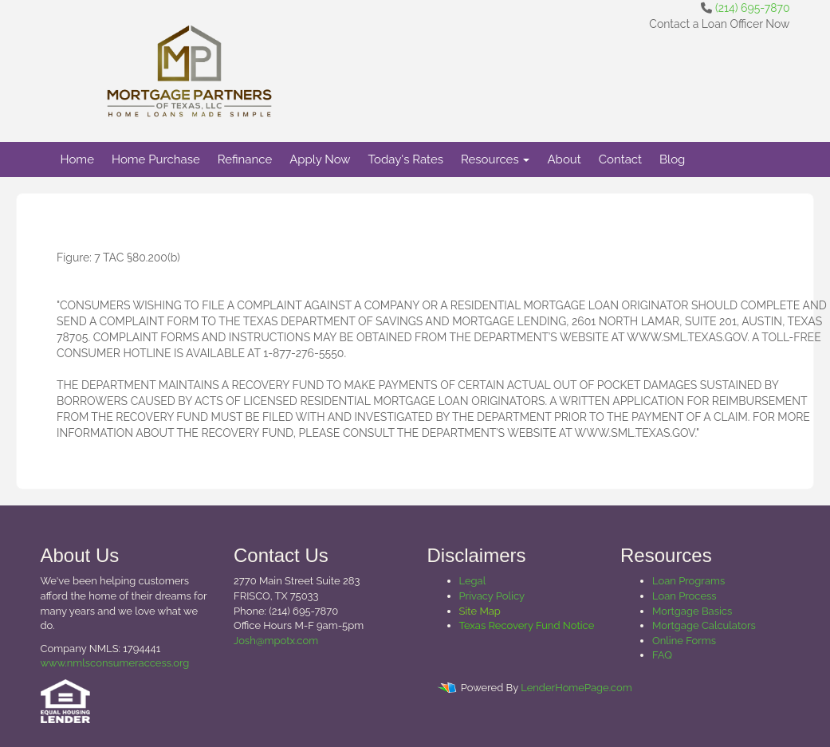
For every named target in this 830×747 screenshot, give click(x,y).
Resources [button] (495, 159)
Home (77, 159)
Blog (672, 159)
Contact (620, 159)
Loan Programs (688, 581)
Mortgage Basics (692, 611)
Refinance (245, 159)
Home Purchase (156, 159)
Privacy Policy (492, 596)
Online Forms (684, 641)
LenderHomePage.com (576, 688)
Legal (472, 581)
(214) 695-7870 (752, 8)
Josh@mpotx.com (276, 641)
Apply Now (319, 159)
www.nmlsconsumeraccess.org (115, 663)
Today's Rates (405, 159)
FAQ (662, 655)
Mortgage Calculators (704, 625)
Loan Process (684, 596)
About (563, 159)
